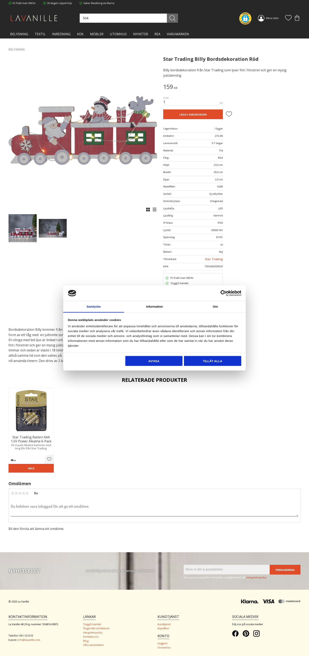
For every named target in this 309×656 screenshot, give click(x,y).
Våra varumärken (93, 645)
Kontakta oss (91, 636)
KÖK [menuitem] (80, 34)
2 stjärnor (16, 493)
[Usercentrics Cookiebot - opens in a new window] (223, 293)
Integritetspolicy (92, 632)
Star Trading (214, 259)
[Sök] (172, 18)
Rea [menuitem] (157, 34)
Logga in (162, 643)
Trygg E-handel (92, 624)
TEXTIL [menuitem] (40, 34)
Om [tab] (215, 306)
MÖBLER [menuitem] (96, 34)
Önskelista (164, 647)
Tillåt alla (212, 361)
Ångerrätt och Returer (96, 628)
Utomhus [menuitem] (118, 34)
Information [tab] (154, 306)
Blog (85, 641)
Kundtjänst (164, 624)
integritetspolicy (256, 577)
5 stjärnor (27, 493)
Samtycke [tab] (94, 306)
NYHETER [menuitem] (140, 34)
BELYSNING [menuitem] (19, 34)
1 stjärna (12, 493)
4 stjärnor (23, 493)
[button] (288, 18)
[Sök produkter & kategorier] (128, 18)
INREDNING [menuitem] (61, 34)
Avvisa (153, 361)
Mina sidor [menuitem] (272, 18)
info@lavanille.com (28, 640)
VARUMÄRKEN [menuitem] (178, 34)
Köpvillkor (163, 628)
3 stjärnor (20, 493)
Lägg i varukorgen (193, 114)
